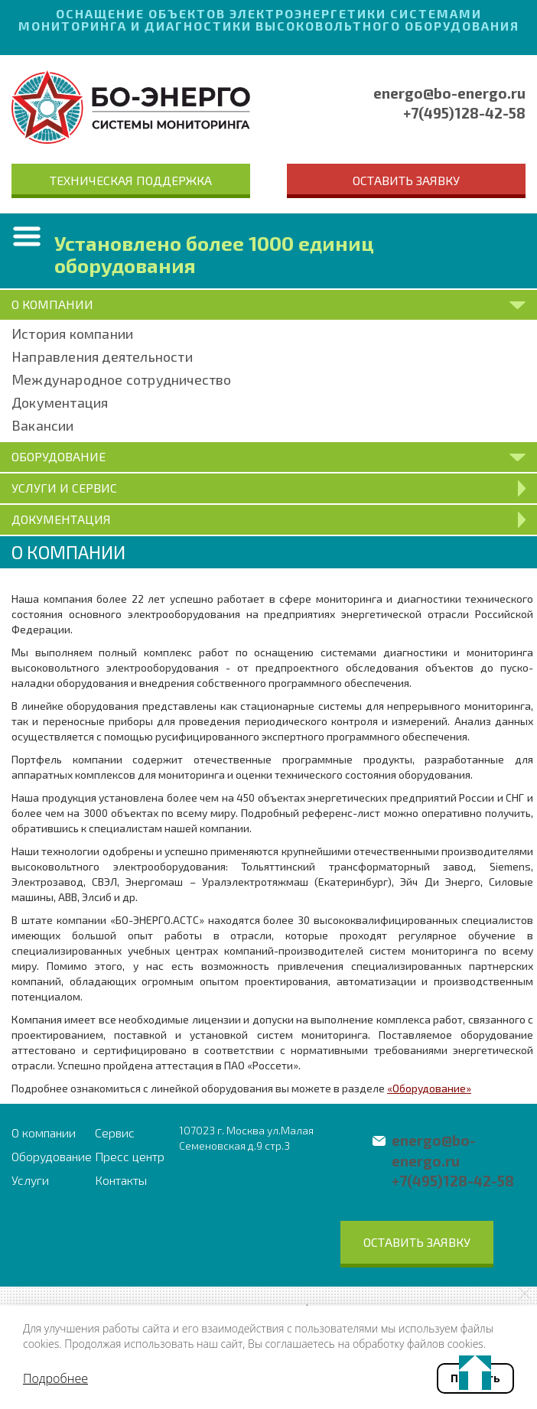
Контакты (121, 1180)
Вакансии (42, 425)
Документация (59, 402)
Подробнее (55, 1378)
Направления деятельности (102, 356)
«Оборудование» (429, 1088)
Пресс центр (129, 1156)
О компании (43, 1132)
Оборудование (51, 1156)
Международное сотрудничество (121, 379)
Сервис (115, 1132)
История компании (72, 333)
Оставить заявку (406, 180)
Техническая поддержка (131, 180)
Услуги (30, 1180)
